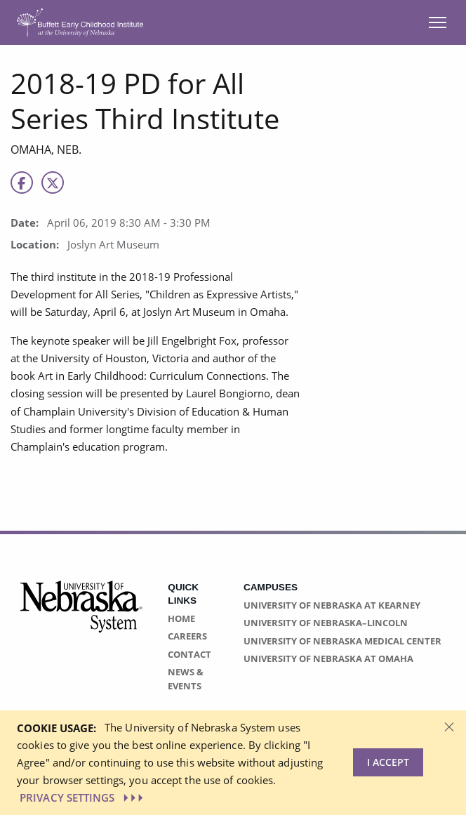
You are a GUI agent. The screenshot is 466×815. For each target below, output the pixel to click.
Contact (189, 654)
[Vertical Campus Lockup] (82, 615)
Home (181, 618)
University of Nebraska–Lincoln (326, 622)
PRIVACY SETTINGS (83, 797)
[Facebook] (22, 182)
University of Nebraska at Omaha (328, 658)
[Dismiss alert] (449, 726)
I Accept (388, 762)
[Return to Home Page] (80, 21)
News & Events (186, 678)
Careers (187, 636)
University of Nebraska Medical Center (342, 641)
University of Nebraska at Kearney (332, 605)
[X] (52, 182)
